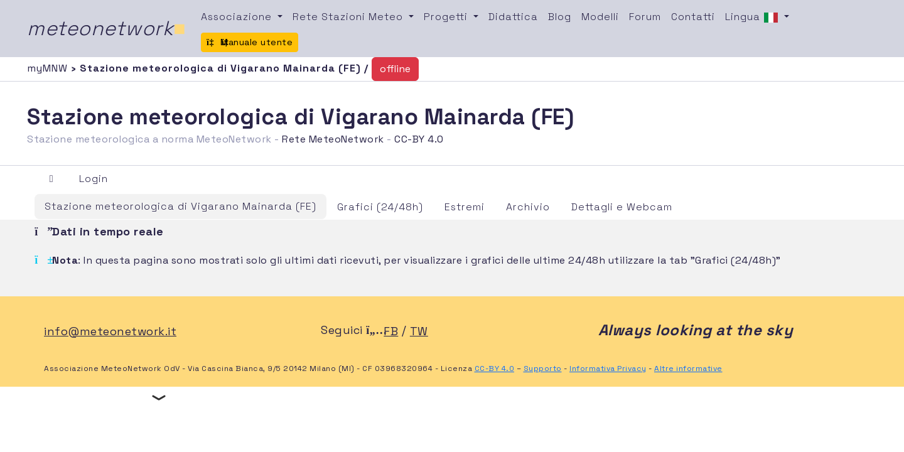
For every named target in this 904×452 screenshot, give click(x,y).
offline (395, 68)
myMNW (49, 68)
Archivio (528, 206)
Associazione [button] (238, 16)
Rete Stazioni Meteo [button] (349, 16)
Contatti (693, 16)
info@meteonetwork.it (110, 331)
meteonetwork (106, 28)
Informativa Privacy (608, 368)
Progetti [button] (447, 16)
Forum (645, 16)
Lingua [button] (753, 17)
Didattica (513, 16)
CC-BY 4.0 (419, 139)
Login (93, 178)
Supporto (543, 368)
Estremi (464, 206)
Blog (559, 16)
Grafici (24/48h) (380, 206)
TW (419, 331)
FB (391, 331)
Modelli (600, 16)
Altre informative (688, 368)
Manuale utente (250, 42)
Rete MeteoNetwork (333, 139)
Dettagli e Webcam (621, 206)
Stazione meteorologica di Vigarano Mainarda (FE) (180, 206)
